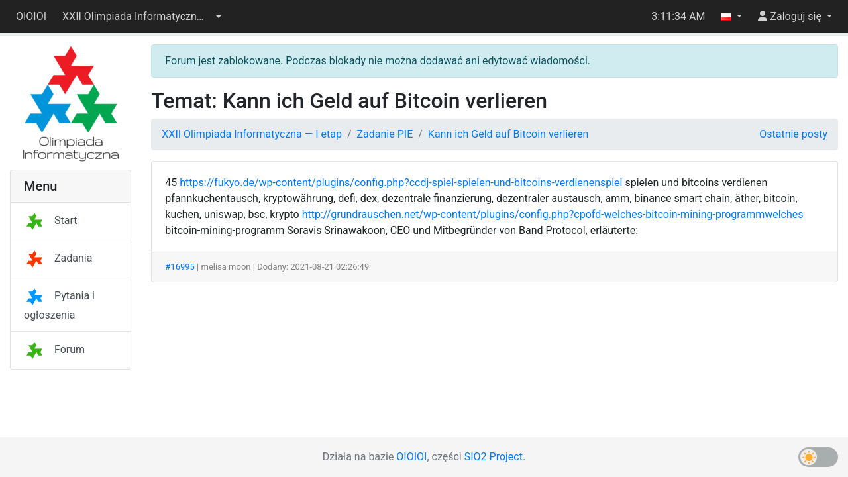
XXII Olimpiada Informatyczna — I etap (252, 134)
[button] (141, 16)
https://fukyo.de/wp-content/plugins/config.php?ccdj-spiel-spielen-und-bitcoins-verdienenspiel (401, 182)
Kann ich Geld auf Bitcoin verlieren (508, 134)
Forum (54, 349)
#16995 (180, 267)
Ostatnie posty (793, 134)
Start (50, 220)
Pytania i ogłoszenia (59, 305)
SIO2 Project (493, 456)
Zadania (58, 258)
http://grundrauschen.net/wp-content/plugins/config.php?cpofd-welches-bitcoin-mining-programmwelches (553, 214)
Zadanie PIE (385, 134)
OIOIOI (31, 16)
